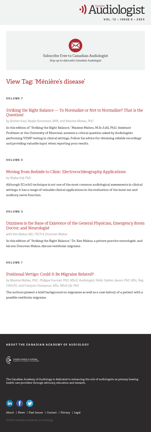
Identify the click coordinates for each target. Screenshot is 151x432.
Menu (5, 9)
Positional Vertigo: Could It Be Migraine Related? (50, 274)
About (10, 412)
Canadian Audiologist (112, 11)
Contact (52, 412)
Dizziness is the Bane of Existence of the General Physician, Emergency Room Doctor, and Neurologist (75, 226)
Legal (77, 412)
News (21, 412)
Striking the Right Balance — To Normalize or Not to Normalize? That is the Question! (74, 113)
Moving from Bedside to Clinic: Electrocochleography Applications (66, 171)
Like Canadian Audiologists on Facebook (19, 403)
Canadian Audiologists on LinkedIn (9, 403)
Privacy (65, 412)
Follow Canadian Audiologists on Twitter (29, 403)
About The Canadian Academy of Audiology (47, 344)
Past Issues (36, 412)
